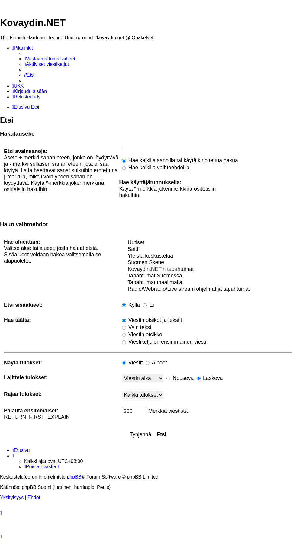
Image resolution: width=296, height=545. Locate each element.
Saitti (207, 249)
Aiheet (156, 363)
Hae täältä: (17, 320)
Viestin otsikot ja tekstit (152, 320)
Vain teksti (137, 327)
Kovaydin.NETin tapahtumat (207, 269)
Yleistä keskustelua (207, 256)
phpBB (74, 476)
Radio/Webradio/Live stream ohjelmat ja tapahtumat (207, 289)
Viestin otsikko (142, 335)
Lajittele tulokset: (26, 377)
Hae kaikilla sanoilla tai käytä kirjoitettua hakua (180, 160)
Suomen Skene (207, 262)
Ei (148, 305)
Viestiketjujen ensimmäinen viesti (164, 342)
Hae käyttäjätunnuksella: (150, 182)
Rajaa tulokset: (23, 394)
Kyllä (131, 305)
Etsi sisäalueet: (23, 305)
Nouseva (180, 378)
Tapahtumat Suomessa (207, 276)
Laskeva (210, 378)
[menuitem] (49, 59)
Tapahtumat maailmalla (207, 282)
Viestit (132, 363)
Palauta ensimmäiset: (31, 411)
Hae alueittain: (22, 242)
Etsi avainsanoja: (25, 151)
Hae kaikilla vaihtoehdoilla (155, 168)
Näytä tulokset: (23, 363)
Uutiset (207, 242)
